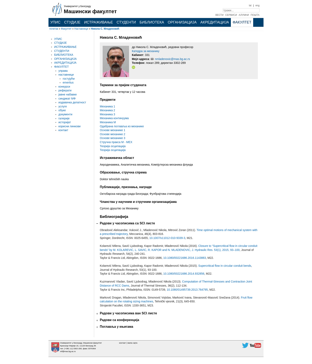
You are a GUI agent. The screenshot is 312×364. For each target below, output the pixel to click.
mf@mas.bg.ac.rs (68, 351)
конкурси (64, 86)
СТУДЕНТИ (126, 22)
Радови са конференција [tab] (119, 320)
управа (63, 70)
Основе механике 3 (112, 138)
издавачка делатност (72, 102)
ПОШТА (255, 15)
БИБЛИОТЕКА (152, 22)
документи (65, 114)
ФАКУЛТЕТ (242, 22)
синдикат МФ (67, 98)
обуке (62, 110)
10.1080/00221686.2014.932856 (183, 273)
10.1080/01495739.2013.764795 (187, 289)
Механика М (108, 122)
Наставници (81, 28)
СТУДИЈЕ (72, 22)
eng (257, 5)
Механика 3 (107, 114)
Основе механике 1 (112, 130)
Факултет (66, 28)
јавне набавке (67, 94)
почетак (53, 28)
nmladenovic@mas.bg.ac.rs (172, 59)
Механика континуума (114, 118)
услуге (62, 106)
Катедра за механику (145, 51)
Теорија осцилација (113, 146)
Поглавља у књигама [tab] (116, 326)
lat (250, 5)
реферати (64, 90)
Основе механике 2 (112, 134)
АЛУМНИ (244, 15)
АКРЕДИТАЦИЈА (214, 22)
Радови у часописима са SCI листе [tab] (127, 223)
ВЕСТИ (219, 15)
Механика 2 (107, 110)
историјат (64, 122)
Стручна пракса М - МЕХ (116, 142)
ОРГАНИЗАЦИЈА (182, 22)
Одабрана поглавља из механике (122, 126)
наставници (66, 74)
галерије (64, 118)
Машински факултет (90, 11)
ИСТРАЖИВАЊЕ (98, 22)
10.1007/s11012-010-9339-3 (167, 238)
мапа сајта (132, 343)
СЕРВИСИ (231, 15)
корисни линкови (69, 126)
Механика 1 (107, 106)
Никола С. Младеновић (105, 28)
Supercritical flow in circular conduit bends (224, 265)
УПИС (55, 22)
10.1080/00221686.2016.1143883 (184, 257)
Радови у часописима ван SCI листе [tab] (128, 313)
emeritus (68, 82)
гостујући (69, 78)
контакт (63, 130)
